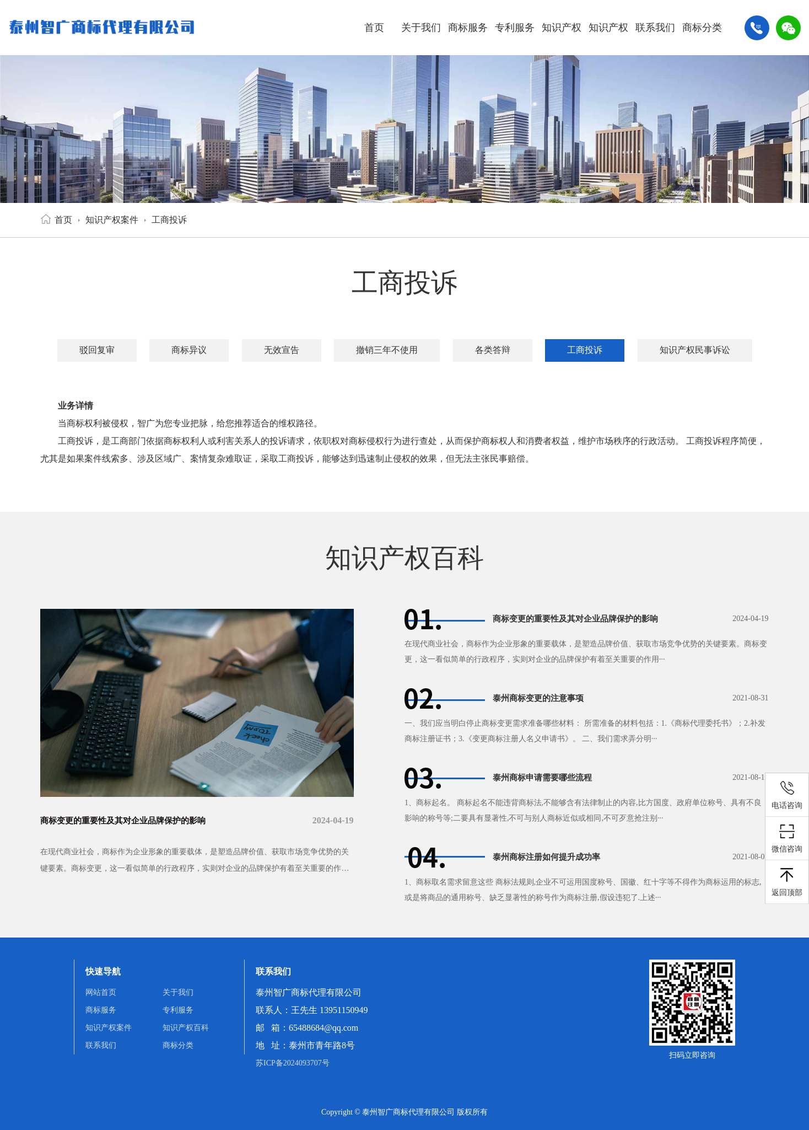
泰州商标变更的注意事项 (541, 698)
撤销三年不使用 (387, 350)
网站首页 (100, 992)
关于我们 (421, 27)
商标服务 (468, 27)
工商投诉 (169, 219)
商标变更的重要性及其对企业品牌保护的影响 (128, 820)
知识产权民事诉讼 (695, 350)
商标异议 (189, 350)
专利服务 (515, 27)
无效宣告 (281, 350)
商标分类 (702, 27)
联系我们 (655, 27)
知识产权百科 (608, 38)
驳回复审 (97, 350)
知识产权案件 (561, 38)
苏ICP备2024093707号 (293, 1063)
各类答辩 (492, 350)
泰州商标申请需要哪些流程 (545, 777)
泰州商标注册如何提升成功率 (550, 856)
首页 (374, 27)
